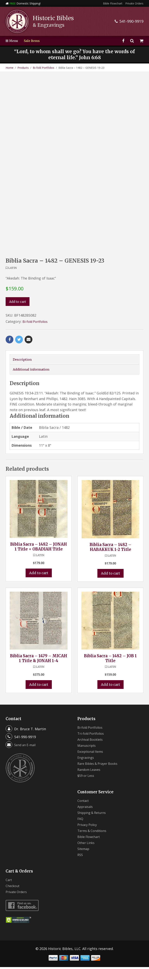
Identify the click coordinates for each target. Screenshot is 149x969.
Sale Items (34, 40)
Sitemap (84, 850)
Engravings (86, 759)
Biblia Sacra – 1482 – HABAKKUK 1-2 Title (110, 548)
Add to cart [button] (38, 574)
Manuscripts (87, 747)
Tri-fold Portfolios (92, 735)
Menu (13, 40)
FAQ (80, 820)
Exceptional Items (92, 753)
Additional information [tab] (33, 370)
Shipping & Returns (93, 814)
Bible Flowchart (112, 3)
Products (23, 67)
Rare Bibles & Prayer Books (100, 765)
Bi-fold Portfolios (43, 67)
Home (9, 67)
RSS (80, 856)
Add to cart (18, 302)
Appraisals (86, 808)
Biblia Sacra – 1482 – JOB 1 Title (110, 660)
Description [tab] (23, 360)
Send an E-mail (26, 746)
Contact (84, 802)
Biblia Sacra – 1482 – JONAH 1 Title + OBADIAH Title (38, 548)
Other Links (87, 844)
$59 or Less (86, 777)
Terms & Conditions (94, 832)
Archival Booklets (91, 741)
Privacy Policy (88, 826)
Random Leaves (90, 771)
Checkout (13, 887)
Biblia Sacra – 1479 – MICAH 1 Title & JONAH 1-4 (38, 660)
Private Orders (134, 3)
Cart (9, 881)
